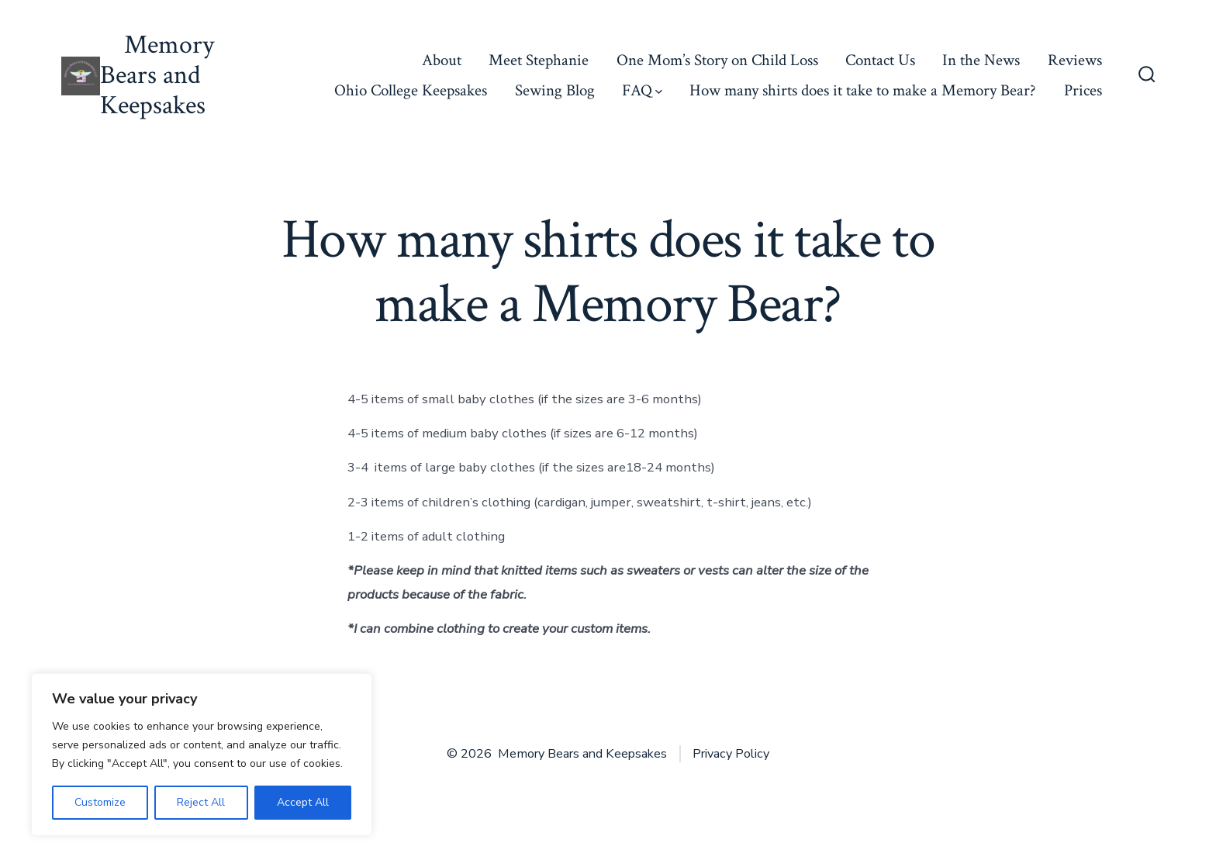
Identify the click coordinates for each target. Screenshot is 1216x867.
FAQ (642, 90)
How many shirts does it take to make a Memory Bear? (862, 90)
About (441, 60)
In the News (981, 60)
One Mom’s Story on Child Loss (717, 60)
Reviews (1075, 60)
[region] (201, 754)
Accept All (303, 802)
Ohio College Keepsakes (410, 90)
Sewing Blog (555, 90)
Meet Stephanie (539, 60)
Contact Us (880, 60)
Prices (1083, 90)
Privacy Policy (731, 753)
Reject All (201, 802)
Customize (100, 802)
